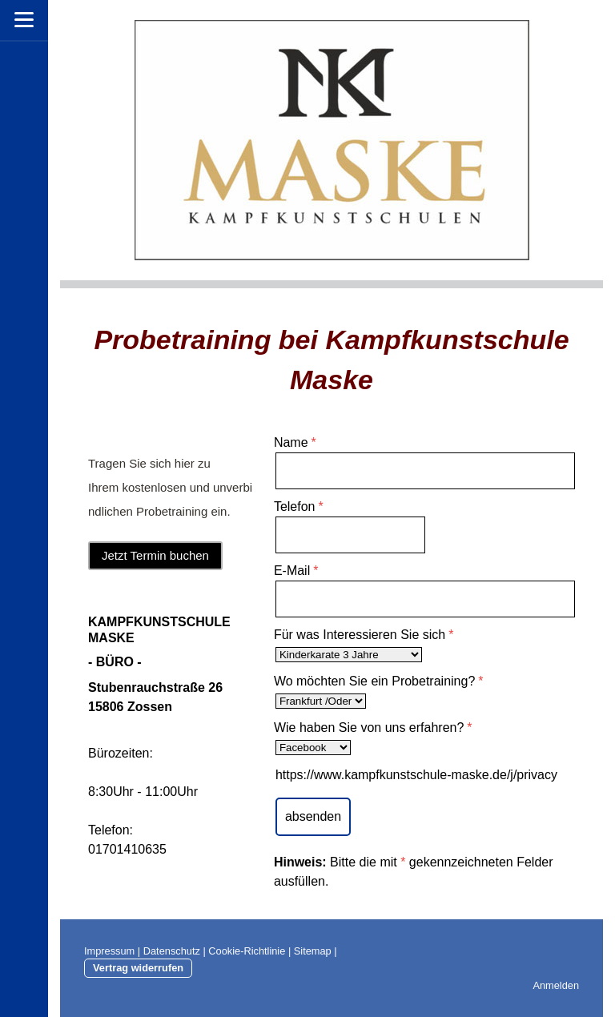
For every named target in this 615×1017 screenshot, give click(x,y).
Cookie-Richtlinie (246, 951)
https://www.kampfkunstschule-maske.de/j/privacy (416, 775)
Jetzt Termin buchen (155, 555)
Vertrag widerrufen (138, 968)
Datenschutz (171, 951)
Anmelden (556, 985)
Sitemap (313, 951)
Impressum (109, 951)
